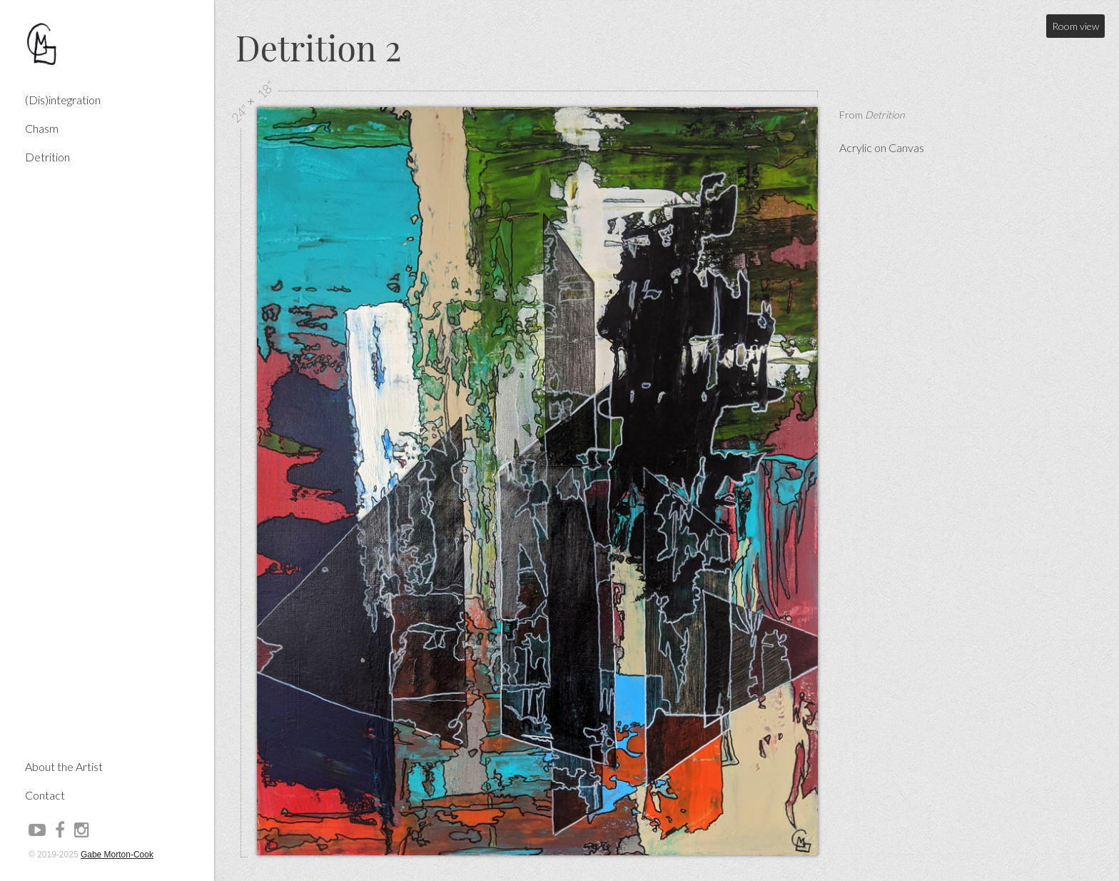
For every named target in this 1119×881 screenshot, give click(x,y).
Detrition (47, 156)
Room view (1075, 26)
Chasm (42, 128)
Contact (45, 710)
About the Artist (64, 681)
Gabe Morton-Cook (117, 855)
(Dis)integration (63, 99)
